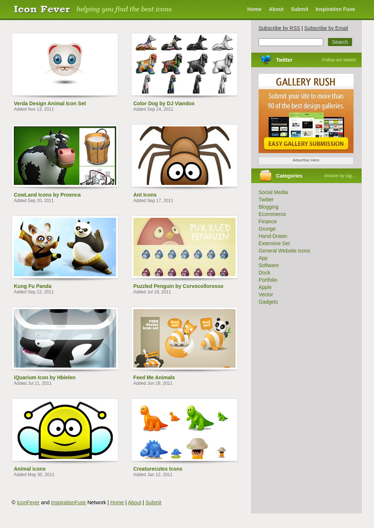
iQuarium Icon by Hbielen (45, 377)
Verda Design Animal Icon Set (50, 103)
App (263, 258)
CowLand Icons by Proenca (47, 195)
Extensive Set (274, 243)
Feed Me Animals (154, 377)
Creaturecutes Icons (158, 469)
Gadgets (268, 302)
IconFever (28, 502)
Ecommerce (272, 214)
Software (269, 265)
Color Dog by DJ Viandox (164, 103)
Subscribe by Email (326, 28)
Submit (299, 9)
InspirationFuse (68, 502)
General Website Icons (284, 251)
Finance (268, 221)
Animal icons (30, 469)
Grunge (267, 229)
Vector (266, 294)
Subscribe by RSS (279, 28)
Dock (264, 273)
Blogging (269, 207)
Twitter (284, 60)
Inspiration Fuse (335, 9)
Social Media (273, 192)
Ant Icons (145, 195)
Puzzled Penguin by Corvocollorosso (178, 286)
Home (254, 9)
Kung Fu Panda (32, 286)
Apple (265, 287)
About (276, 9)
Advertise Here (306, 160)
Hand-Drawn (273, 236)
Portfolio (268, 280)
